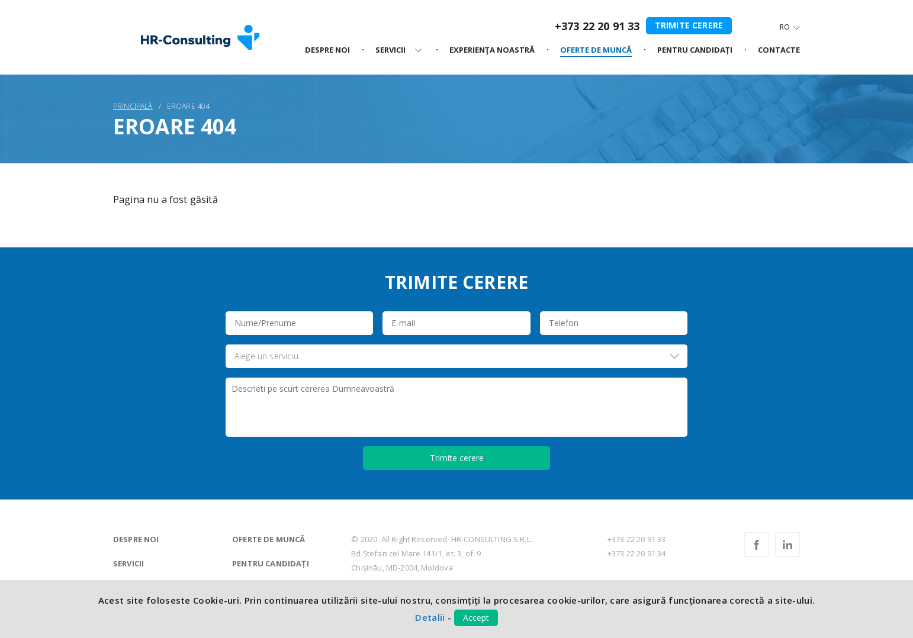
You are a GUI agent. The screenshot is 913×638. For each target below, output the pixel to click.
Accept (476, 617)
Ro (785, 27)
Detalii (430, 617)
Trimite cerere (689, 25)
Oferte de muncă (268, 539)
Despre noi (136, 539)
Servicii (128, 563)
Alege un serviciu (266, 356)
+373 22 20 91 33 (597, 26)
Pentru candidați (270, 563)
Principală (133, 106)
